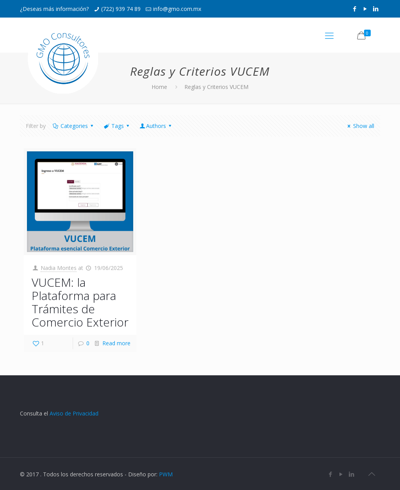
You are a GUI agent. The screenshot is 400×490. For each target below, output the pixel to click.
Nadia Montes (59, 268)
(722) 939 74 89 (121, 8)
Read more (116, 343)
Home (159, 87)
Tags (117, 126)
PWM (166, 474)
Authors (156, 126)
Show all (359, 126)
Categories (73, 126)
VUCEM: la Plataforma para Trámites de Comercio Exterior (80, 302)
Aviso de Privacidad (74, 413)
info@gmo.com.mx (177, 8)
